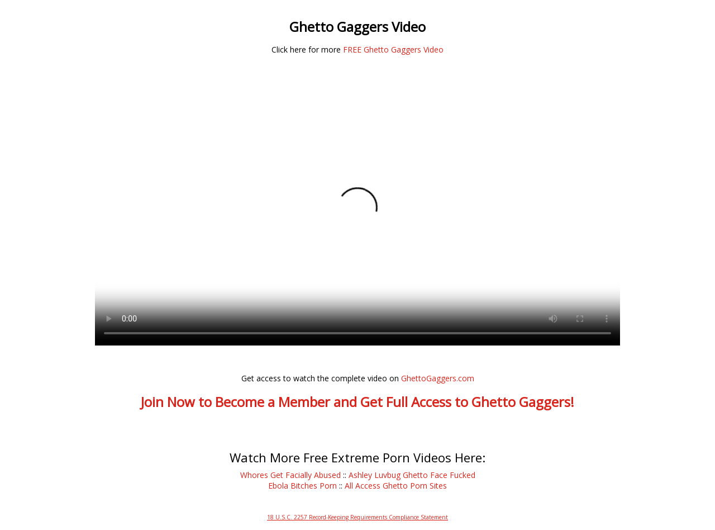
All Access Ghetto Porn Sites (396, 485)
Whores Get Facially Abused (290, 475)
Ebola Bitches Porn (302, 485)
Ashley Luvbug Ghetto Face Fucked (412, 475)
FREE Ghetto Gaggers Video (393, 49)
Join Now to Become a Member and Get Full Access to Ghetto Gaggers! (357, 401)
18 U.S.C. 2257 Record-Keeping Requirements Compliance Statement (357, 517)
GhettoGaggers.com (437, 378)
